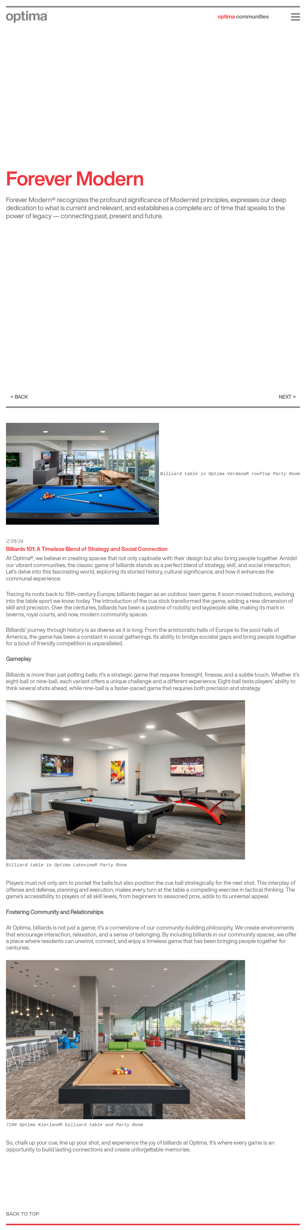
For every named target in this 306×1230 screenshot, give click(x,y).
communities (243, 16)
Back (21, 396)
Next (285, 396)
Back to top (22, 1213)
